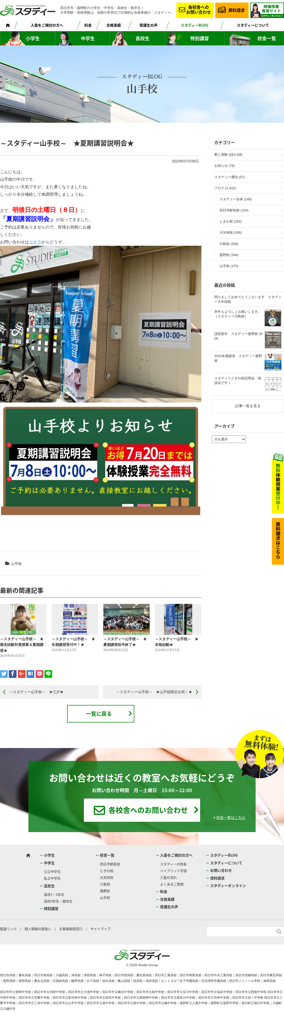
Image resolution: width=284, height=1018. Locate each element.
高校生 (142, 38)
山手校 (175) (228, 266)
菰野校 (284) (228, 255)
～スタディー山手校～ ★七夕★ (36, 692)
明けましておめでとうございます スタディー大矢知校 (247, 299)
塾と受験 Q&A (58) (228, 155)
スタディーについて (253, 25)
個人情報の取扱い (38, 928)
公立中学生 (52, 871)
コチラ (35, 242)
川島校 (105, 884)
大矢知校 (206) (230, 232)
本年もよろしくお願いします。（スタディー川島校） (237, 314)
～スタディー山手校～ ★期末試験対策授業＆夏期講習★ (21, 645)
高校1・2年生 (54, 894)
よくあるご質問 (172, 884)
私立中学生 (52, 878)
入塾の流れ (168, 877)
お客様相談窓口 (71, 928)
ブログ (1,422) (225, 188)
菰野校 (105, 890)
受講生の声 (148, 25)
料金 (88, 25)
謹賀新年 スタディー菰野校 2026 (238, 336)
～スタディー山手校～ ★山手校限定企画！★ (154, 692)
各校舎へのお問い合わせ (198, 9)
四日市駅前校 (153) (233, 210)
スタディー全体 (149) (235, 199)
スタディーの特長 (173, 863)
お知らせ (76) (224, 166)
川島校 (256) (228, 244)
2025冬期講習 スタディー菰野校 (238, 358)
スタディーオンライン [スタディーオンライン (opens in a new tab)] (228, 885)
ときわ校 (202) (230, 221)
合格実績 (113, 25)
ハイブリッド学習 (173, 870)
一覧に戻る (99, 713)
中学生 (88, 38)
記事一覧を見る (248, 406)
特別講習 (199, 38)
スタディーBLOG (194, 25)
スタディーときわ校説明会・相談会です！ (237, 380)
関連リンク (8, 928)
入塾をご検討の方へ (47, 25)
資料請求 (236, 10)
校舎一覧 (266, 38)
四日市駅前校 (110, 863)
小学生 (33, 38)
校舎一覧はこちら (230, 817)
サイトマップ (100, 928)
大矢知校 (106, 877)
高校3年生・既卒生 (58, 901)
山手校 (16, 564)
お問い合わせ (221, 870)
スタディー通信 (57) (229, 177)
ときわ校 (106, 870)
